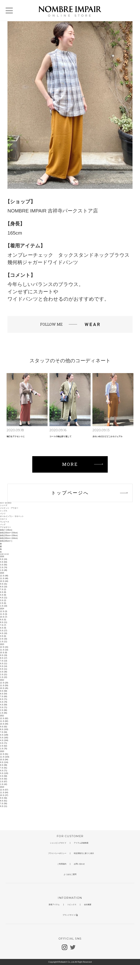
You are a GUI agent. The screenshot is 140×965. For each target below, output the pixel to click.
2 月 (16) (3, 639)
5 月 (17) (3, 631)
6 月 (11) (3, 664)
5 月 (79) (3, 702)
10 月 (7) (3, 617)
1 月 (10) (3, 606)
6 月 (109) (4, 735)
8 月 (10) (3, 587)
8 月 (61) (3, 801)
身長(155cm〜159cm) (9, 535)
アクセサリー (5, 527)
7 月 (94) (3, 732)
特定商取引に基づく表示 (84, 853)
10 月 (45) (4, 688)
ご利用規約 (61, 864)
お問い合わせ (79, 864)
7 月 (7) (3, 625)
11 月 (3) (3, 614)
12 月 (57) (4, 790)
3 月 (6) (3, 636)
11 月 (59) (4, 686)
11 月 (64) (4, 793)
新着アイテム (54, 905)
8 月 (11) (3, 622)
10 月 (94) (4, 724)
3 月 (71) (3, 707)
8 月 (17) (3, 658)
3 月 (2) (3, 600)
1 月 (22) (3, 677)
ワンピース (4, 522)
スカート (3, 519)
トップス (3, 511)
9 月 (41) (3, 584)
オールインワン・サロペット (12, 516)
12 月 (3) (3, 611)
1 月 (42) (3, 784)
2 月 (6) (3, 603)
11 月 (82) (4, 721)
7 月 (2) (3, 589)
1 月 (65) (3, 713)
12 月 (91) (4, 754)
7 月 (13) (3, 661)
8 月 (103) (4, 729)
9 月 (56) (3, 798)
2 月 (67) (3, 782)
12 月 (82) (4, 718)
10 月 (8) (3, 653)
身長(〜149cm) (6, 530)
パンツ (2, 514)
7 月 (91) (3, 768)
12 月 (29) (4, 683)
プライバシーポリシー (57, 853)
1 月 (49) (3, 570)
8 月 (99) (3, 765)
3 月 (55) (3, 565)
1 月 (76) (3, 749)
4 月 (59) (3, 705)
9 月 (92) (3, 727)
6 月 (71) (3, 699)
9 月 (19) (3, 655)
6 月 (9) (3, 628)
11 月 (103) (4, 757)
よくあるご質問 (70, 874)
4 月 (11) (3, 598)
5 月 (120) (4, 773)
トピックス (71, 905)
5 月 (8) (3, 595)
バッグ (2, 524)
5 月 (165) (4, 738)
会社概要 (87, 905)
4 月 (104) (4, 740)
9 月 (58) (3, 691)
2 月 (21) (3, 675)
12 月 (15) (4, 647)
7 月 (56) (3, 804)
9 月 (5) (3, 620)
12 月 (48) (4, 576)
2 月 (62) (3, 746)
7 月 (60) (3, 696)
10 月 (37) (4, 795)
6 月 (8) (3, 592)
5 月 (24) (3, 559)
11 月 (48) (4, 578)
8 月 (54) (3, 694)
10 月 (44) (4, 581)
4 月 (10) (3, 633)
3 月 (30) (3, 672)
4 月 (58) (3, 776)
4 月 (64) (3, 562)
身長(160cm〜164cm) (9, 538)
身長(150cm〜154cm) (9, 533)
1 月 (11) (3, 642)
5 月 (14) (3, 666)
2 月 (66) (3, 710)
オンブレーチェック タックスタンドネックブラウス (68, 255)
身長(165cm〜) (6, 541)
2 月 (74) (3, 567)
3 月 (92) (3, 779)
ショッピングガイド (58, 843)
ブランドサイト (70, 915)
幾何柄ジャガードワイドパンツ (42, 262)
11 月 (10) (4, 650)
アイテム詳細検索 (81, 843)
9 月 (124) (4, 762)
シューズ (3, 505)
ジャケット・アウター (9, 508)
